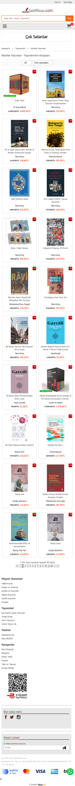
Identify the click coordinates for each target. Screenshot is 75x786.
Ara (69, 18)
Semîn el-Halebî (55, 402)
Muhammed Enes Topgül (19, 304)
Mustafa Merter (55, 156)
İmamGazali (55, 353)
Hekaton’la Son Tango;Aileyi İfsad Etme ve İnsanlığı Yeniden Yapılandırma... (55, 152)
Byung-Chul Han (19, 550)
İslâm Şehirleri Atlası (19, 199)
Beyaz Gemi (55, 543)
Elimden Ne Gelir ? (55, 445)
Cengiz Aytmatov (19, 501)
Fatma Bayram (55, 452)
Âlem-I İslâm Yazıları (19, 248)
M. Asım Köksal (19, 107)
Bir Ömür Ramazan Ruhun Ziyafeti (19, 445)
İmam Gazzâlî (19, 402)
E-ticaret (33, 784)
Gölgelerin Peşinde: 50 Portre (55, 248)
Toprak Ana (19, 494)
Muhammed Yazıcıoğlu (55, 501)
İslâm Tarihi (19, 100)
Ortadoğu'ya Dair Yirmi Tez (55, 297)
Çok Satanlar (36, 36)
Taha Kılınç (55, 107)
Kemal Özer (19, 452)
